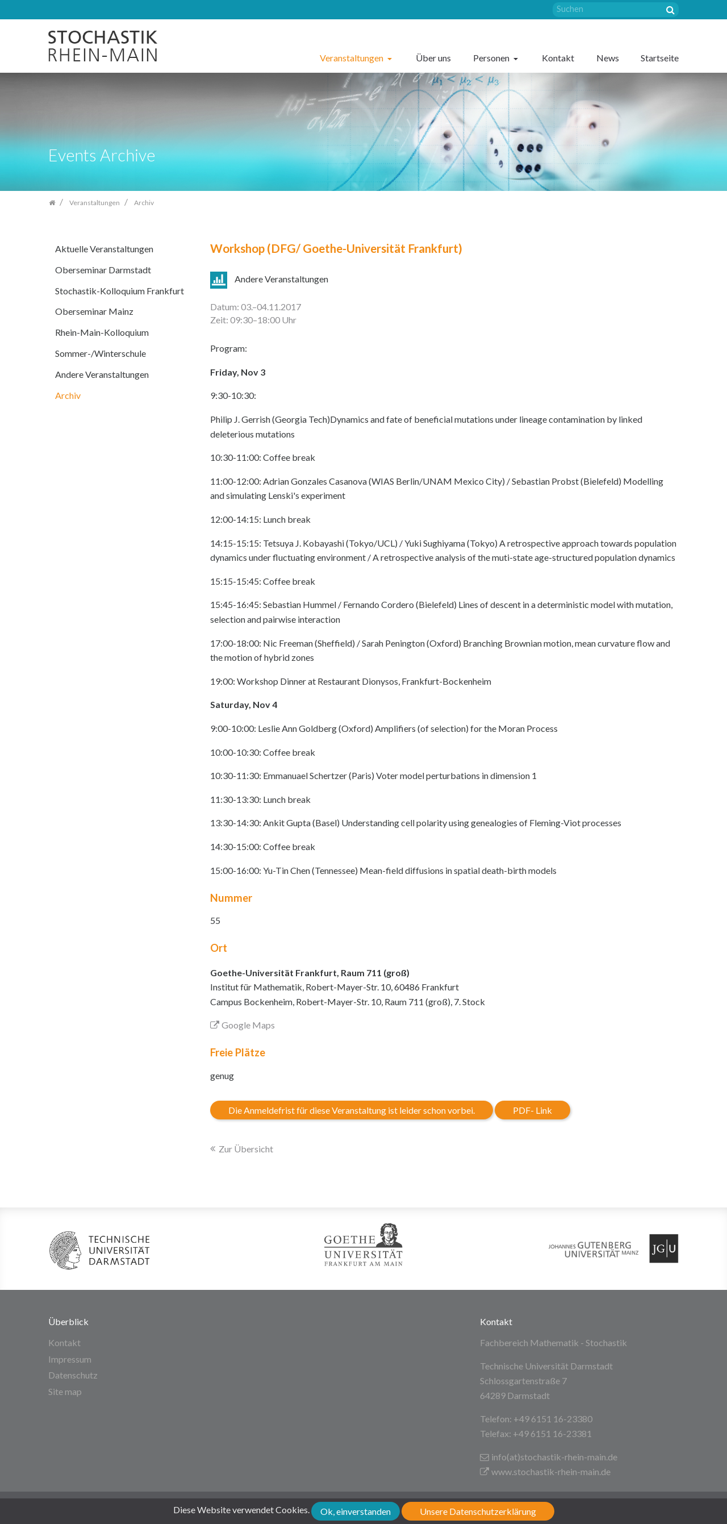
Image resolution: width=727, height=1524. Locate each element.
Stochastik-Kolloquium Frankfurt (119, 290)
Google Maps (242, 1024)
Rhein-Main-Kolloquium (102, 332)
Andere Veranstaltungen (102, 374)
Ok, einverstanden (355, 1511)
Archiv (68, 395)
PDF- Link (532, 1110)
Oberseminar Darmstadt (103, 269)
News (607, 57)
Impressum (69, 1359)
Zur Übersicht (246, 1148)
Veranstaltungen (352, 57)
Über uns (433, 57)
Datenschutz (73, 1374)
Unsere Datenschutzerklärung (478, 1511)
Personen (492, 57)
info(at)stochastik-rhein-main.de (548, 1456)
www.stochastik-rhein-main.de (545, 1471)
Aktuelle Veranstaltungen (104, 248)
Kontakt (558, 57)
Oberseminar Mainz (94, 311)
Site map (65, 1391)
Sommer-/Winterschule (100, 353)
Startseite (660, 57)
